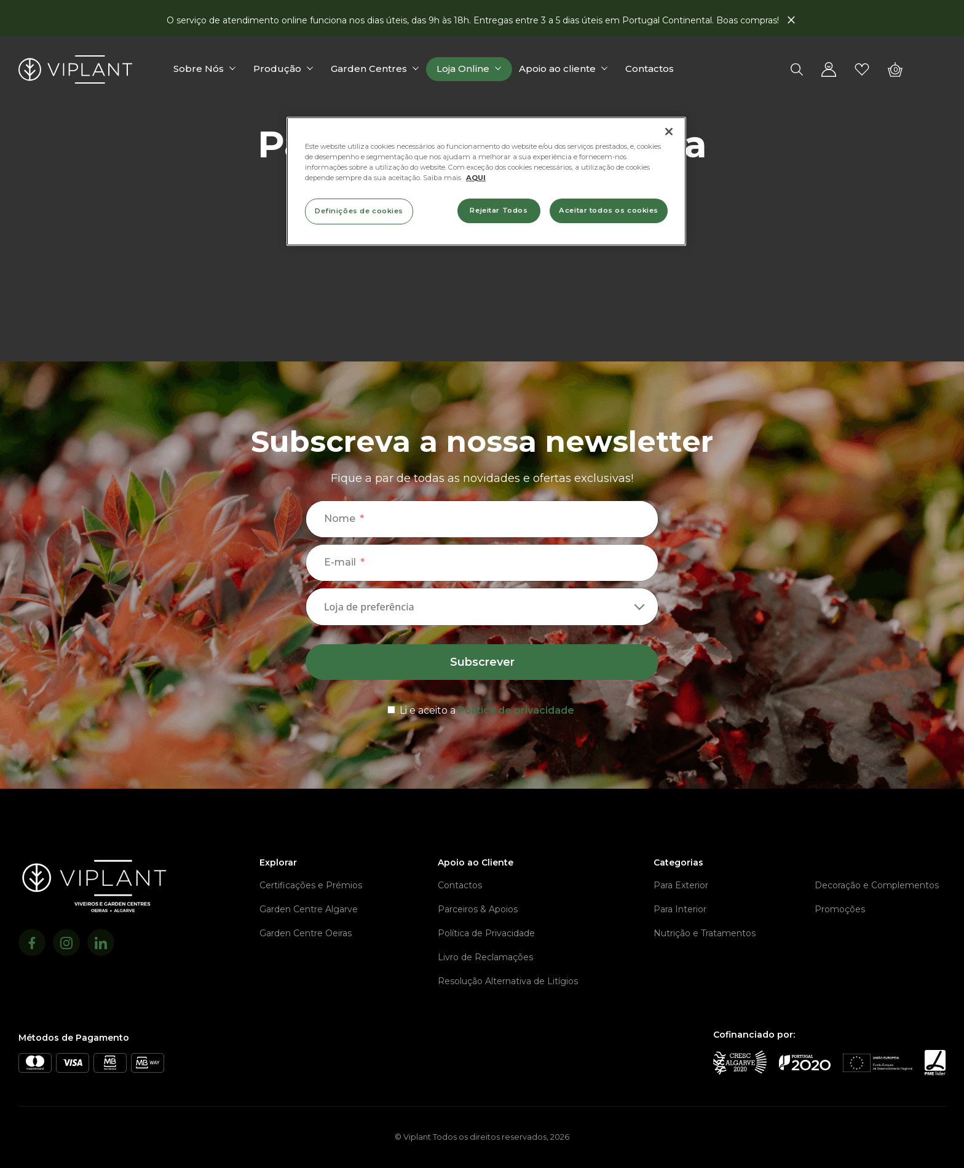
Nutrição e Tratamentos (705, 933)
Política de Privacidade (486, 933)
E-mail (340, 562)
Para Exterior (681, 885)
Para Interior (680, 909)
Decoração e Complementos (877, 885)
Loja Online (463, 68)
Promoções (840, 909)
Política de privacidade (516, 710)
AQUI (476, 177)
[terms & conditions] (482, 708)
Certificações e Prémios (310, 885)
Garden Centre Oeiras (305, 933)
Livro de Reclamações (485, 957)
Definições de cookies (359, 211)
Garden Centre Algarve (308, 909)
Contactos (649, 68)
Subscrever (482, 662)
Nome (339, 518)
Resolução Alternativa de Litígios (508, 981)
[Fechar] (668, 131)
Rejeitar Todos (498, 210)
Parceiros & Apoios (478, 909)
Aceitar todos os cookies (608, 210)
